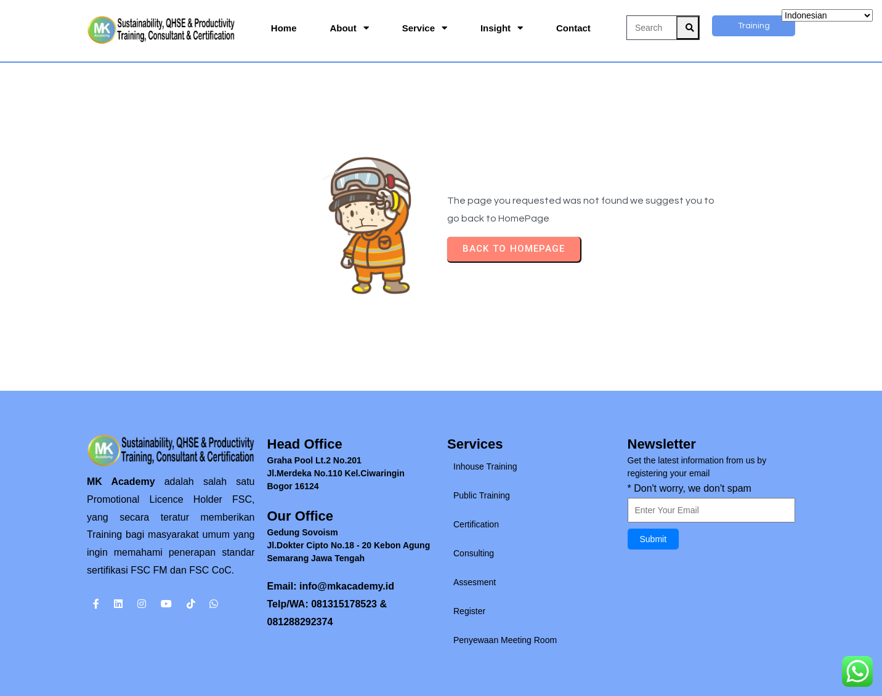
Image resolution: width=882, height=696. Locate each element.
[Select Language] (827, 15)
